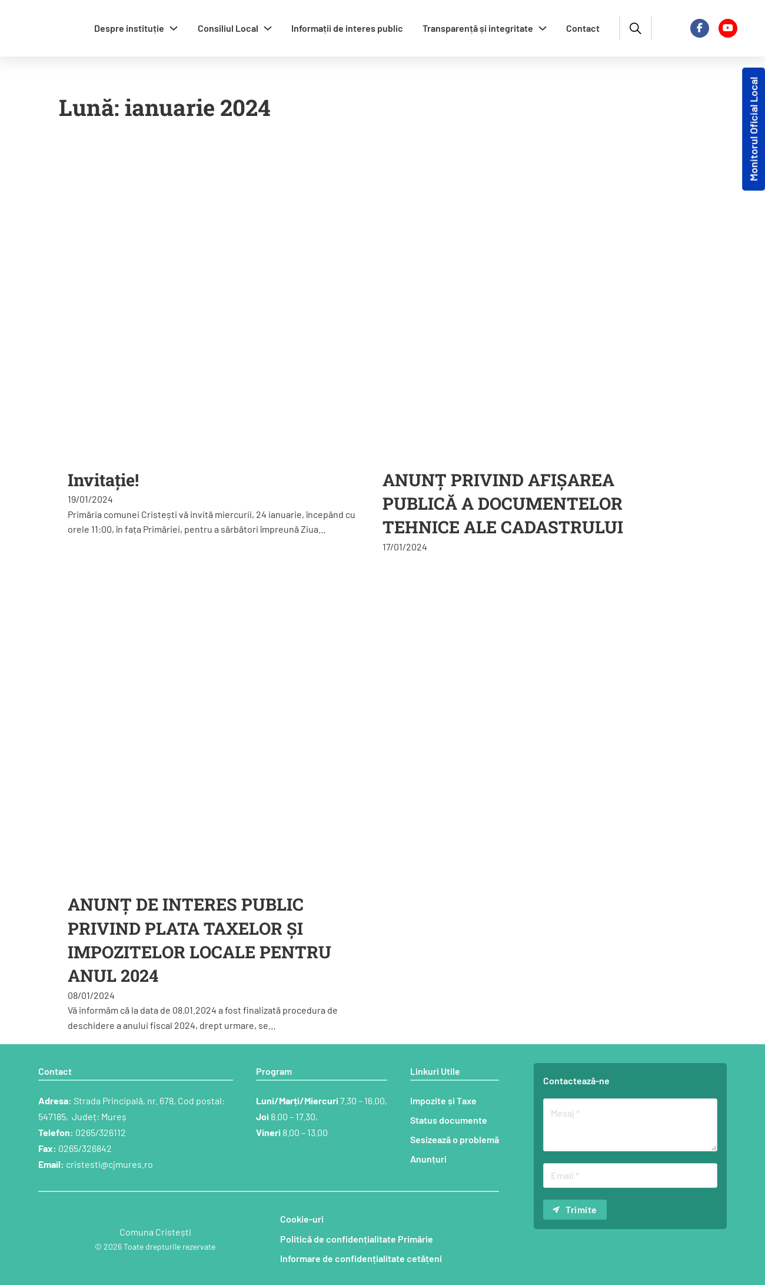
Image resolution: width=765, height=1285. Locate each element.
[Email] (630, 1175)
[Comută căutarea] (635, 28)
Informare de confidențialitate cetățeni (361, 1258)
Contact (583, 28)
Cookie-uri (302, 1218)
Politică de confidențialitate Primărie (356, 1238)
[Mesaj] (630, 1124)
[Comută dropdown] (173, 28)
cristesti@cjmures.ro (109, 1164)
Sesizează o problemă (454, 1139)
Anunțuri (428, 1158)
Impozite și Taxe (443, 1100)
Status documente (448, 1119)
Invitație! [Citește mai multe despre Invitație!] (103, 480)
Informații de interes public (347, 28)
